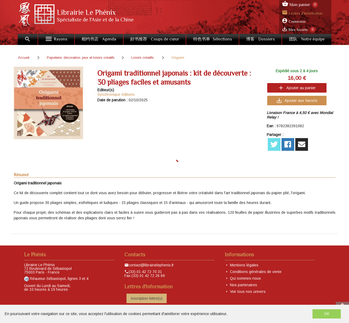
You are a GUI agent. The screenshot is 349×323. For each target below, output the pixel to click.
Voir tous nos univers (248, 291)
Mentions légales (244, 265)
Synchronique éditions (116, 94)
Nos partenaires (243, 285)
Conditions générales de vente (256, 272)
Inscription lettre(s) (146, 298)
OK (326, 314)
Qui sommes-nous (245, 278)
